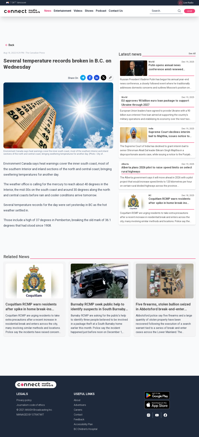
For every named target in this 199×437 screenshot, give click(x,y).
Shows (89, 10)
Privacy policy (24, 400)
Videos (78, 10)
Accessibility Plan (83, 424)
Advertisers (80, 405)
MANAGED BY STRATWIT (30, 414)
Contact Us (116, 10)
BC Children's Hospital (85, 429)
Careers (78, 409)
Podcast (101, 10)
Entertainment (62, 10)
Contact (78, 414)
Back (9, 45)
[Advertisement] (98, 28)
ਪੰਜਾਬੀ (189, 11)
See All (192, 53)
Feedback (79, 419)
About (77, 400)
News (47, 10)
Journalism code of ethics (30, 405)
